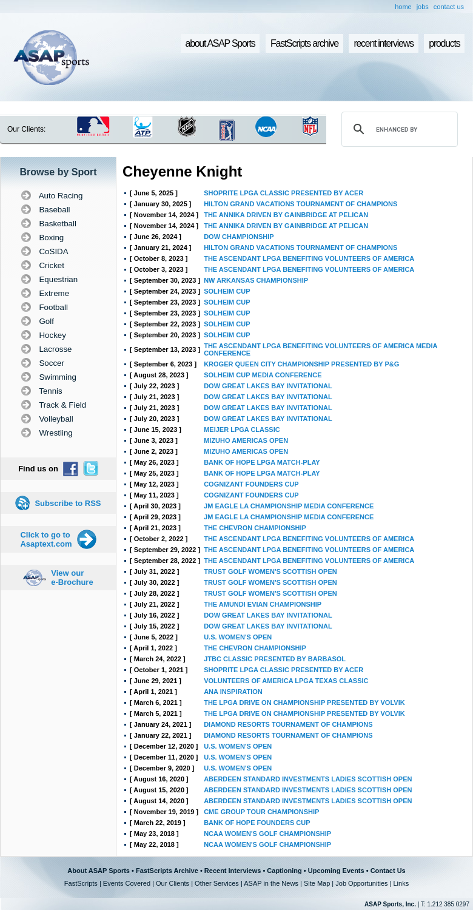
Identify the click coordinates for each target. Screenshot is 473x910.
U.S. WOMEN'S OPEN (238, 637)
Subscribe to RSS (68, 503)
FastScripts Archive (167, 870)
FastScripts (81, 883)
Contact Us (388, 870)
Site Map (317, 883)
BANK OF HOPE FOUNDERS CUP (257, 822)
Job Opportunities (361, 883)
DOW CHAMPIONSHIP (239, 236)
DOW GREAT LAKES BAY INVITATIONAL (268, 385)
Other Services (217, 883)
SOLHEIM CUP (227, 291)
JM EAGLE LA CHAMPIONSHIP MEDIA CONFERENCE (289, 506)
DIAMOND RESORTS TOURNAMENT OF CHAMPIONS (288, 724)
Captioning (284, 870)
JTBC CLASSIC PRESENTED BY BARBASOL (275, 658)
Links (401, 883)
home (403, 6)
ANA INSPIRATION (233, 691)
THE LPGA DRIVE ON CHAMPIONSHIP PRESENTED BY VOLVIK (304, 702)
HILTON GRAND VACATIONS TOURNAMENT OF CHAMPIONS (300, 203)
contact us (449, 6)
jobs (423, 6)
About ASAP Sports (98, 870)
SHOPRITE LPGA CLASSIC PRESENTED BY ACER (283, 193)
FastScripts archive (304, 43)
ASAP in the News (271, 883)
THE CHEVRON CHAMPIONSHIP (255, 527)
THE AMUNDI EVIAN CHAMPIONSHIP (262, 604)
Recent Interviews (232, 870)
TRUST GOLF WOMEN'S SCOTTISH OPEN (270, 571)
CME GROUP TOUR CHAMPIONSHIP (261, 811)
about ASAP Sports (220, 43)
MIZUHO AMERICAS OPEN (246, 440)
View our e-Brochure (72, 577)
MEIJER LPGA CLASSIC (242, 429)
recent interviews (383, 43)
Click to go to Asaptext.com (46, 539)
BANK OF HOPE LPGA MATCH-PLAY (262, 462)
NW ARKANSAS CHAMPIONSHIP (256, 280)
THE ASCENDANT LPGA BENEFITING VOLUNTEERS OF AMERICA (309, 258)
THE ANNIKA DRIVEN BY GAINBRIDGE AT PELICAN (286, 214)
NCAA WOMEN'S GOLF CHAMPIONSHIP (267, 833)
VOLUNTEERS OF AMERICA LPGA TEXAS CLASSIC (286, 680)
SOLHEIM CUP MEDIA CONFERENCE (262, 375)
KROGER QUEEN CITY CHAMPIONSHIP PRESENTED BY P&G (301, 364)
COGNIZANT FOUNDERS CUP (251, 484)
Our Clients (172, 883)
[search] (398, 129)
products (444, 43)
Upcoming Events (336, 870)
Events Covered (126, 883)
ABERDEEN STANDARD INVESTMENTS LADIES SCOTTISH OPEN (308, 779)
